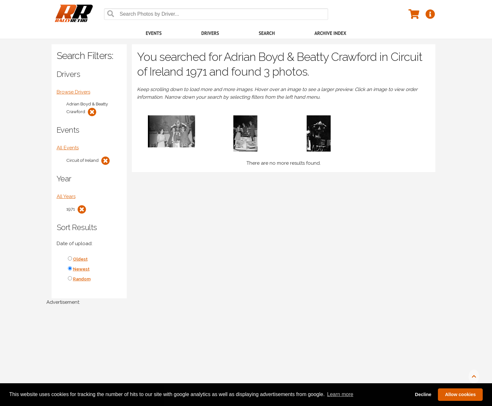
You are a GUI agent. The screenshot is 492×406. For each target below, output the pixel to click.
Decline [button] (423, 394)
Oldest (80, 258)
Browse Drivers (73, 92)
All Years (66, 196)
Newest (81, 268)
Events (154, 33)
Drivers (210, 33)
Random (82, 278)
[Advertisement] (238, 359)
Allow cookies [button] (460, 394)
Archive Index (330, 33)
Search (267, 33)
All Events (68, 148)
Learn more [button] (340, 394)
